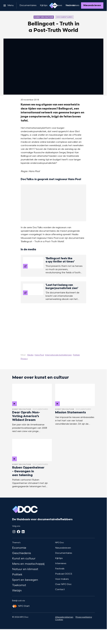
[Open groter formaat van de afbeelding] (53, 326)
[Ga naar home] (53, 5)
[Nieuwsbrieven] (92, 5)
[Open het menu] (8, 5)
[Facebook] (18, 531)
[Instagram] (14, 531)
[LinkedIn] (23, 531)
